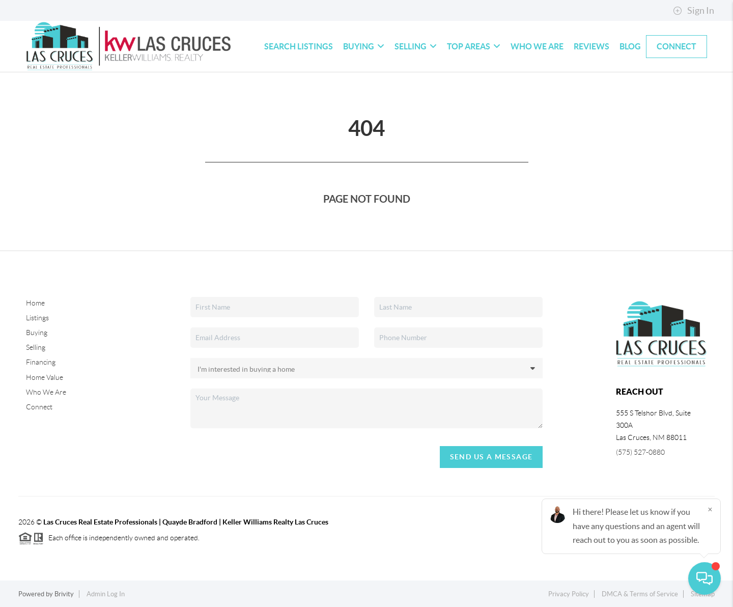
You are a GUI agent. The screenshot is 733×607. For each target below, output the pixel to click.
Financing (40, 362)
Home (35, 303)
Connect (676, 46)
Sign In (693, 11)
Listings (37, 318)
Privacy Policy (568, 594)
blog (630, 46)
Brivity (64, 594)
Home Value (44, 377)
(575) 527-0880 (640, 452)
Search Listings (298, 46)
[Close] (710, 509)
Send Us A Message (491, 457)
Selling (415, 46)
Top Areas (473, 46)
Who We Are (537, 46)
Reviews (591, 46)
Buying (363, 46)
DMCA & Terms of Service (640, 594)
